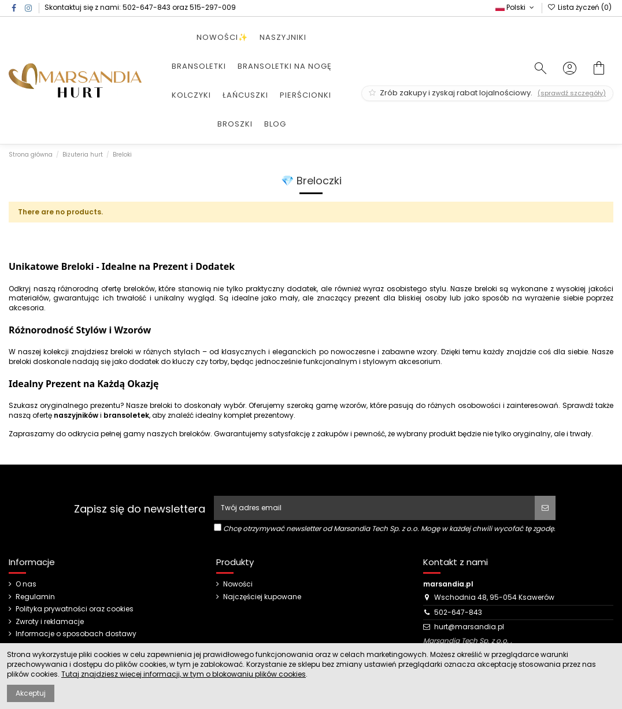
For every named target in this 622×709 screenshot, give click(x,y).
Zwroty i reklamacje (50, 621)
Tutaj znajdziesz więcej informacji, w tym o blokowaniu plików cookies (183, 674)
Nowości (238, 584)
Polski (515, 7)
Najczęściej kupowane (262, 597)
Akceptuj (31, 693)
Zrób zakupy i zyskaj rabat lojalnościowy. (487, 92)
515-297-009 (213, 7)
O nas (26, 584)
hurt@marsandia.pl (469, 627)
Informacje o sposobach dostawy (76, 634)
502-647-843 (147, 7)
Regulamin (35, 597)
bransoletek (126, 415)
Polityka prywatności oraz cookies (75, 609)
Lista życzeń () (579, 7)
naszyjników (76, 415)
